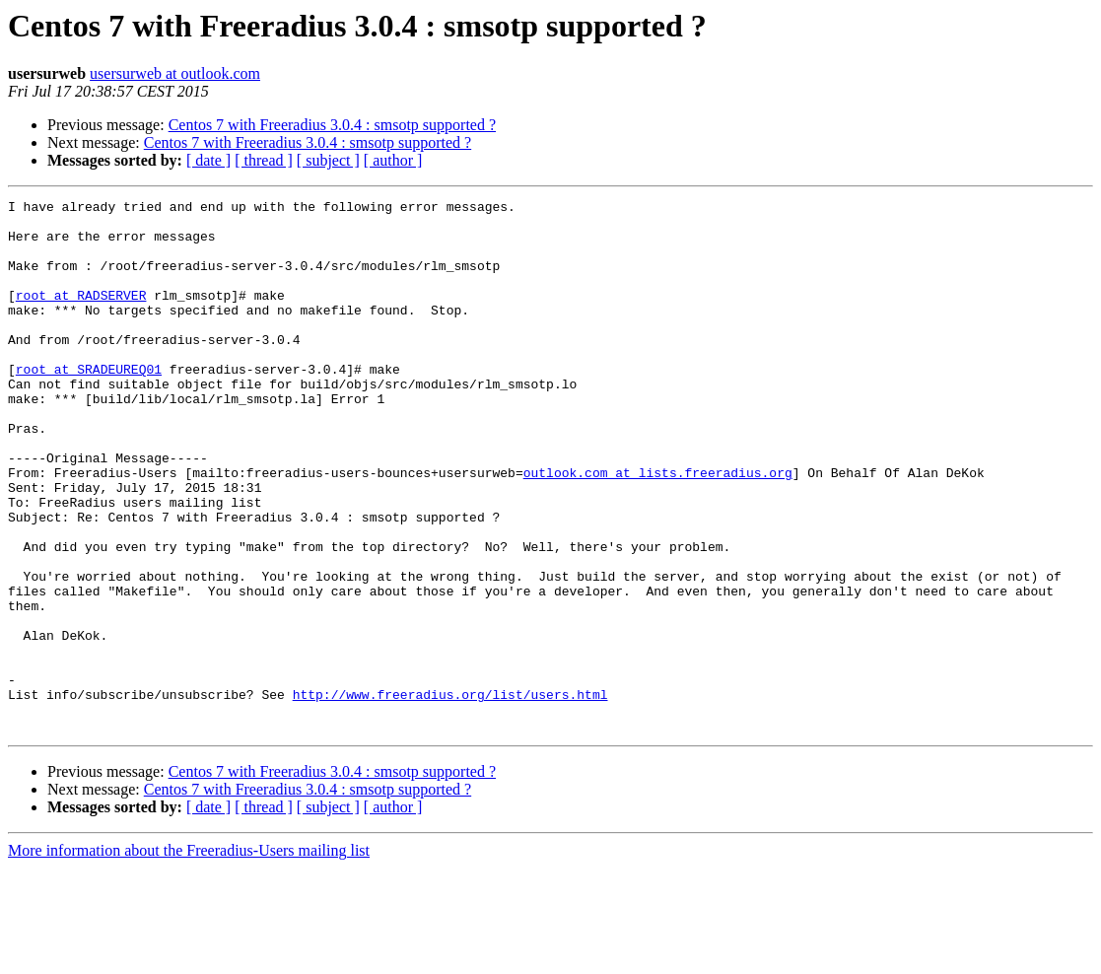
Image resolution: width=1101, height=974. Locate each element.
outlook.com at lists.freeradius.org (657, 528)
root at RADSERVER (81, 315)
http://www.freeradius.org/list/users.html (450, 794)
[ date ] (208, 160)
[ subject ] (328, 160)
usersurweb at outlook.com (175, 73)
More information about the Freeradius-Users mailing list (189, 956)
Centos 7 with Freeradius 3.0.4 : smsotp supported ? (332, 124)
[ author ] (393, 160)
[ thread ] (264, 160)
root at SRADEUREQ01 (89, 404)
